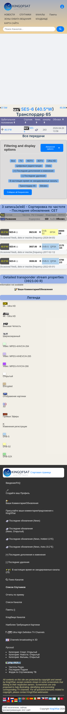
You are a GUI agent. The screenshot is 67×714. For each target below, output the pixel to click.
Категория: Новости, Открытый (24, 654)
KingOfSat (54, 709)
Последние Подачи (18, 669)
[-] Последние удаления (33, 176)
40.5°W (44, 109)
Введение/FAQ (13, 483)
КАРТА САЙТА (11, 23)
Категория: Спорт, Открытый (23, 652)
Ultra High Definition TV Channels (25, 632)
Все (13, 161)
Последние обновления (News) (23, 521)
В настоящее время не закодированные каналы (33, 181)
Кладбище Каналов (15, 617)
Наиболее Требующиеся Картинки (23, 625)
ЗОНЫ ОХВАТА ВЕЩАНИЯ (17, 19)
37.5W (4, 108)
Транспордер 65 (28, 186)
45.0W (63, 108)
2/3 (60, 262)
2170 (61, 245)
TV (20, 161)
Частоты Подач (16, 667)
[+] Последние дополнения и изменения (33, 171)
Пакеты (53, 14)
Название (10, 218)
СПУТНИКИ (25, 14)
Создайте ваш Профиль (18, 491)
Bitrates (44, 186)
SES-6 (27, 109)
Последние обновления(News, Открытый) (19, 530)
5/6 (59, 233)
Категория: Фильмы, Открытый (24, 657)
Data (48, 166)
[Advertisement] (33, 69)
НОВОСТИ (9, 14)
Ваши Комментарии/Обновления (35, 289)
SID (46, 218)
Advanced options (53, 148)
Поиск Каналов (14, 579)
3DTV (40, 161)
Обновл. (60, 218)
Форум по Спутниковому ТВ (22, 672)
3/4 (60, 248)
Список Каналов (14, 602)
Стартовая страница (27, 472)
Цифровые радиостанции (29, 166)
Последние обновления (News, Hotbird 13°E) (29, 539)
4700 (61, 260)
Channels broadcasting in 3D (21, 640)
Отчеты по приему (15, 595)
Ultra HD (52, 161)
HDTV (30, 161)
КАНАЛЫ (40, 14)
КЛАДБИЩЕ (42, 19)
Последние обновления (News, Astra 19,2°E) (29, 547)
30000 (61, 231)
